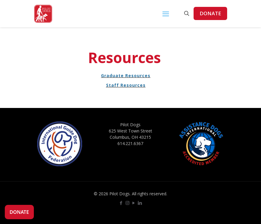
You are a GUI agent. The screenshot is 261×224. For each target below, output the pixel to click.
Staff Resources (126, 85)
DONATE (210, 13)
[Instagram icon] (127, 203)
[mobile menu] (166, 13)
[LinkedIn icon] (140, 203)
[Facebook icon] (121, 203)
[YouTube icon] (134, 203)
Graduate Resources (125, 75)
